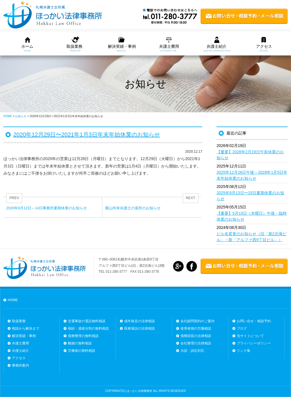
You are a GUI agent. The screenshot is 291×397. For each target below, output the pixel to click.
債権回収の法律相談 (195, 336)
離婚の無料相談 (80, 343)
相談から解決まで (25, 328)
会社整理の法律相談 (195, 343)
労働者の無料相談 (81, 350)
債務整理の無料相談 (83, 336)
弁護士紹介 (216, 46)
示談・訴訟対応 (192, 350)
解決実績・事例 (122, 46)
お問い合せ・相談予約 (254, 321)
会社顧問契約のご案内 (197, 321)
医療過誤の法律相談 (139, 328)
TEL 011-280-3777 (113, 272)
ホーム (27, 46)
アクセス (264, 46)
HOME (13, 300)
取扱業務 (74, 46)
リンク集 (243, 350)
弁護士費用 (169, 46)
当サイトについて (250, 336)
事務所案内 (20, 365)
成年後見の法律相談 (139, 321)
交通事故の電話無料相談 (86, 321)
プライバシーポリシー (254, 343)
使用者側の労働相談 (195, 328)
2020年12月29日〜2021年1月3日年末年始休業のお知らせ (86, 134)
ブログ (242, 328)
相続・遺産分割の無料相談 (88, 328)
